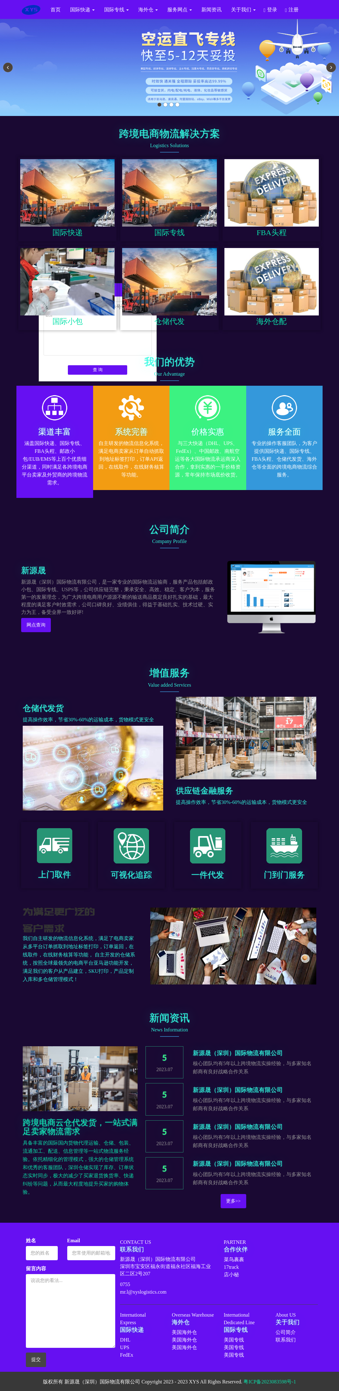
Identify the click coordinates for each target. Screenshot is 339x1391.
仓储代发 (169, 321)
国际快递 (82, 9)
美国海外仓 (184, 1332)
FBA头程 (272, 232)
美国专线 (234, 1339)
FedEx (126, 1355)
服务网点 (179, 9)
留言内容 (36, 1268)
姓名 (31, 1240)
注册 (293, 9)
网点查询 (36, 624)
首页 (56, 9)
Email (73, 1240)
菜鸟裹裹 (234, 1259)
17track (231, 1267)
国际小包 (67, 321)
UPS (124, 1347)
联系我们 (286, 1339)
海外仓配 (271, 321)
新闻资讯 (211, 9)
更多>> (233, 1200)
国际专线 (116, 9)
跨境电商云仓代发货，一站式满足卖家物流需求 (80, 1126)
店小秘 (231, 1274)
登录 (272, 9)
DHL (125, 1339)
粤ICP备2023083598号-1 (269, 1381)
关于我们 (243, 9)
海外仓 (148, 9)
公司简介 (286, 1332)
